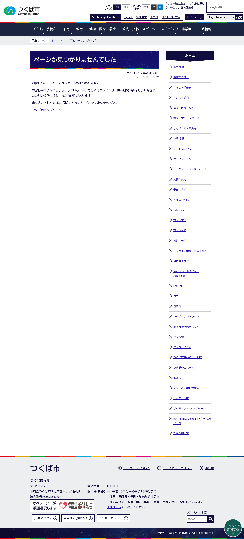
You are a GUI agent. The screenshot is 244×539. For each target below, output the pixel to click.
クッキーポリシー (110, 518)
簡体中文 (141, 17)
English (128, 17)
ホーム (54, 40)
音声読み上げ (177, 3)
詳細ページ (114, 507)
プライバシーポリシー (177, 468)
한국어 (154, 17)
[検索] (221, 7)
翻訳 (239, 17)
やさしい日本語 (171, 17)
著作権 (209, 468)
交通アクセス (43, 518)
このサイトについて (136, 468)
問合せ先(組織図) (75, 518)
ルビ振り (199, 3)
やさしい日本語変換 (181, 7)
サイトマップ (194, 17)
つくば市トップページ (46, 109)
